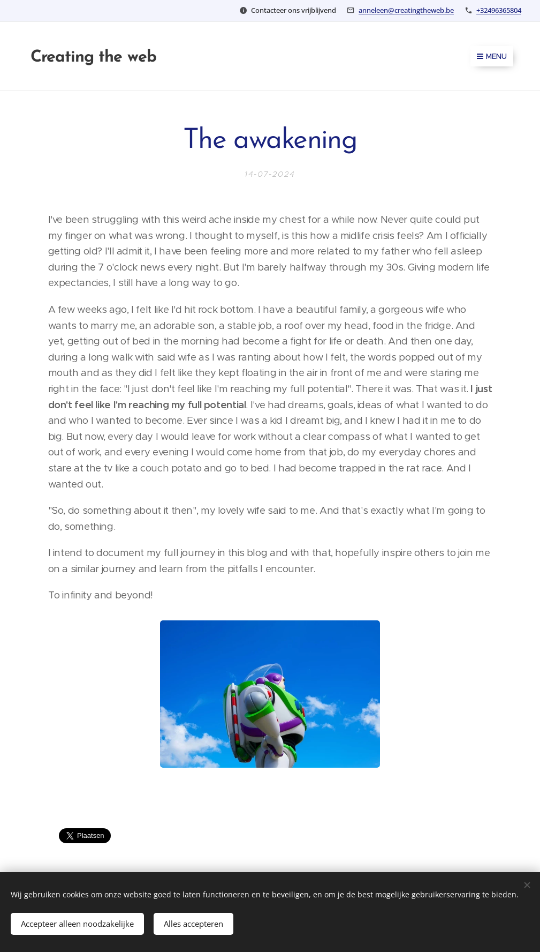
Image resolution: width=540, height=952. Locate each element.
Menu (492, 56)
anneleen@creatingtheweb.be (406, 10)
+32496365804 (498, 10)
